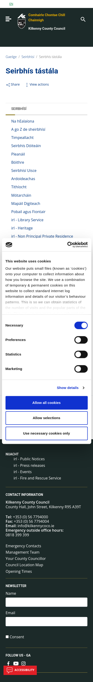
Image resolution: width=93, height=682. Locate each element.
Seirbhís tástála (50, 56)
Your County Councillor (26, 558)
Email (10, 613)
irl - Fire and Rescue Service (37, 478)
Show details (68, 388)
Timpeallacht (22, 137)
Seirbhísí (28, 56)
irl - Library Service (27, 219)
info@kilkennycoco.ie (36, 525)
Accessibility (20, 670)
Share (13, 84)
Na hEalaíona (22, 121)
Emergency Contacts (23, 545)
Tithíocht (18, 186)
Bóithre (17, 162)
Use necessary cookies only (46, 433)
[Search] (83, 19)
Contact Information (24, 495)
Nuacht (12, 454)
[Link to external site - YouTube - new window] (16, 663)
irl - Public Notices (29, 458)
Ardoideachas (23, 178)
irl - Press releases (29, 465)
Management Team (23, 552)
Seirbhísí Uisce (24, 170)
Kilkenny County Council (46, 29)
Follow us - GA (18, 655)
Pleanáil (18, 154)
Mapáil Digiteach (25, 203)
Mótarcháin (21, 195)
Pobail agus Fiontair (28, 211)
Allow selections (46, 418)
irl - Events (23, 471)
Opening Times (19, 571)
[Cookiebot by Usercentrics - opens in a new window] (67, 245)
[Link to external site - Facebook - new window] (8, 663)
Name (11, 593)
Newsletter (16, 586)
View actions (36, 84)
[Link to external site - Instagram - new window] (23, 663)
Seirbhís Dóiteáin (26, 145)
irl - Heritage (22, 228)
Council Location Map (24, 564)
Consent (17, 637)
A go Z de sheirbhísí (28, 129)
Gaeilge (11, 56)
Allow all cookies (46, 403)
